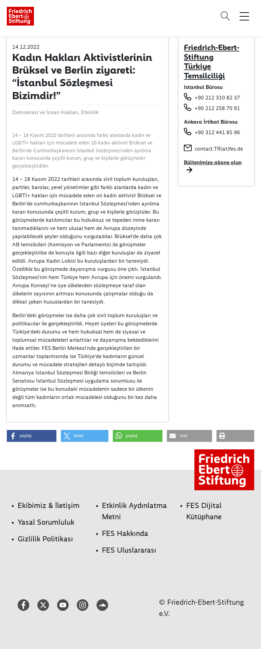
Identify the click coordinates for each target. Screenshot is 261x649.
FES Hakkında (125, 533)
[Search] (226, 16)
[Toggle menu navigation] (244, 16)
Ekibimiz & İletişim (49, 505)
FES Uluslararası (129, 550)
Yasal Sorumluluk (46, 522)
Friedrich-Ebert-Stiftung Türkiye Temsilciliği (211, 61)
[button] (31, 436)
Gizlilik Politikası (45, 538)
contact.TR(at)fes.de (219, 148)
